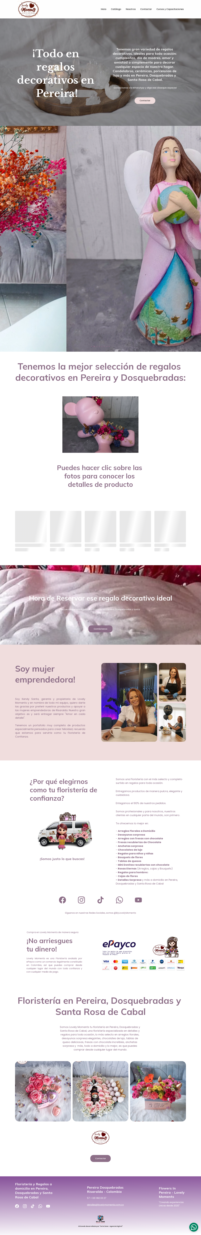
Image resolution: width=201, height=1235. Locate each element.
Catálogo (116, 9)
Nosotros (131, 9)
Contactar (146, 9)
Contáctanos (100, 628)
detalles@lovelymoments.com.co (105, 1204)
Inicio (103, 9)
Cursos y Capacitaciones (170, 9)
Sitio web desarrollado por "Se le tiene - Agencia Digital (100, 1226)
